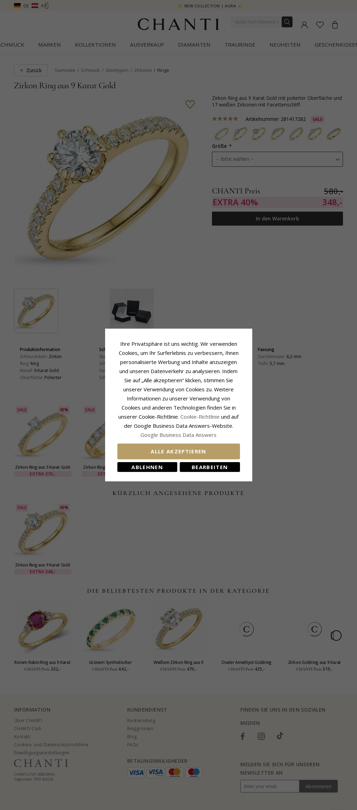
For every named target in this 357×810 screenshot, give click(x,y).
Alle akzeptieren (178, 451)
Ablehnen (147, 467)
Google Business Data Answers (178, 434)
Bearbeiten (210, 467)
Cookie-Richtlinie (200, 416)
